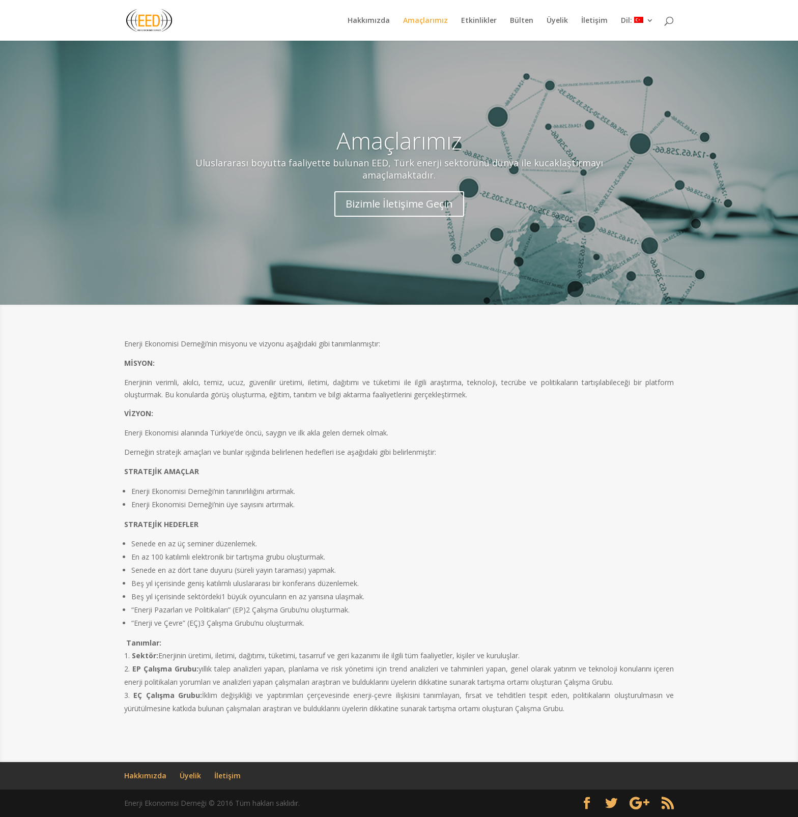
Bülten (521, 21)
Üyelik (557, 21)
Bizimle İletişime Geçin (399, 204)
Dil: (632, 21)
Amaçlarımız (425, 21)
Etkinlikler (479, 21)
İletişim (594, 21)
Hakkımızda (369, 21)
